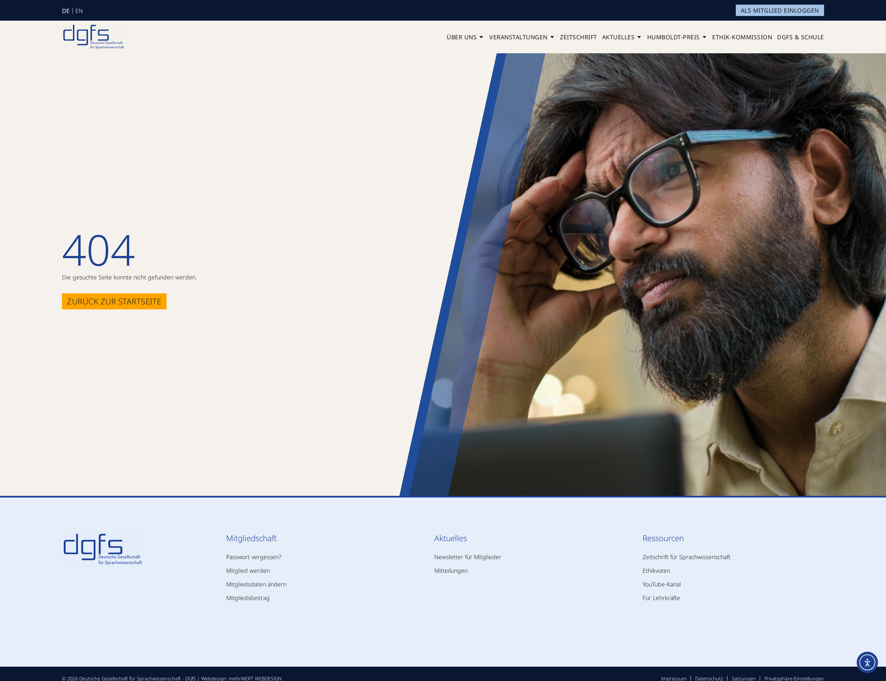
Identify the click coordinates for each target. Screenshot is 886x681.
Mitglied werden (248, 570)
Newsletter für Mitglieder (467, 557)
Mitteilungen (451, 570)
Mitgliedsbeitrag (248, 598)
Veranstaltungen (522, 37)
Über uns (465, 37)
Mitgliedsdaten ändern (256, 584)
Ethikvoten (656, 570)
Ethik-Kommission (742, 37)
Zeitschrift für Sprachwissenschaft (686, 557)
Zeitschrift (578, 37)
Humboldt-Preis (677, 37)
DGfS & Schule (800, 37)
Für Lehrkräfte (661, 598)
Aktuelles (622, 37)
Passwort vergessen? (253, 557)
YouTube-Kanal (662, 584)
